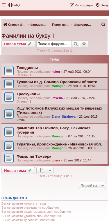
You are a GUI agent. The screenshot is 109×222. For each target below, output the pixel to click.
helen (55, 71)
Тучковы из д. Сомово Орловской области (57, 82)
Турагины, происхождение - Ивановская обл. (59, 144)
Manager (58, 86)
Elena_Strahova (63, 116)
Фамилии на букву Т (28, 35)
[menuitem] (14, 5)
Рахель (57, 98)
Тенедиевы (27, 67)
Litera (55, 160)
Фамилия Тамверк (34, 156)
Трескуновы (28, 94)
